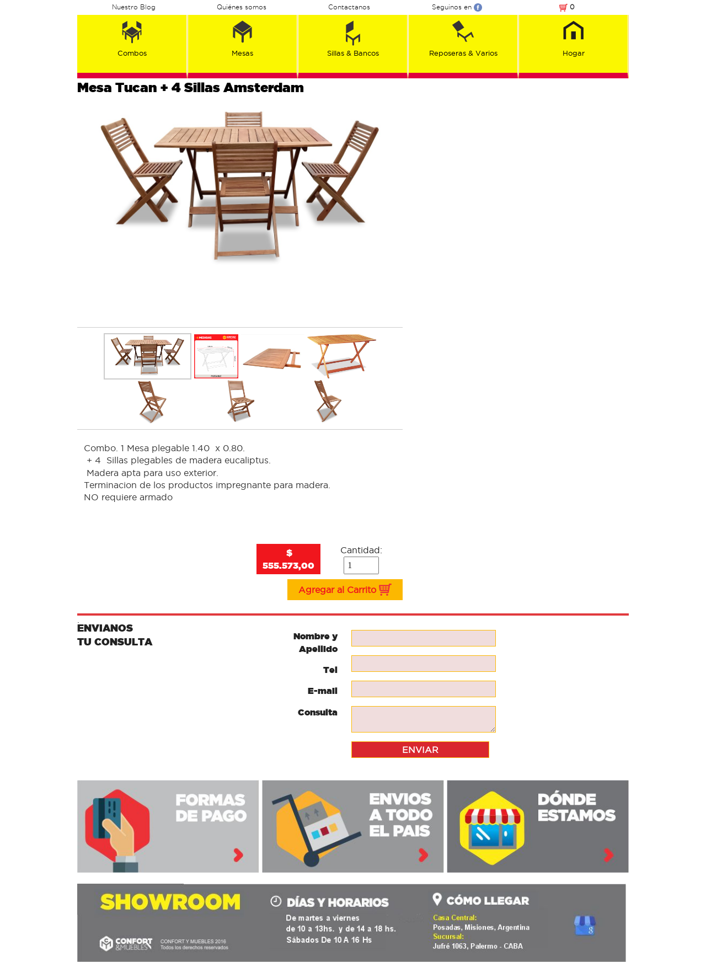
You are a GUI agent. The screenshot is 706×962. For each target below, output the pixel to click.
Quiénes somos (241, 6)
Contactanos (349, 6)
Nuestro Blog (134, 6)
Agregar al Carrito (345, 590)
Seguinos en (457, 6)
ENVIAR (420, 750)
